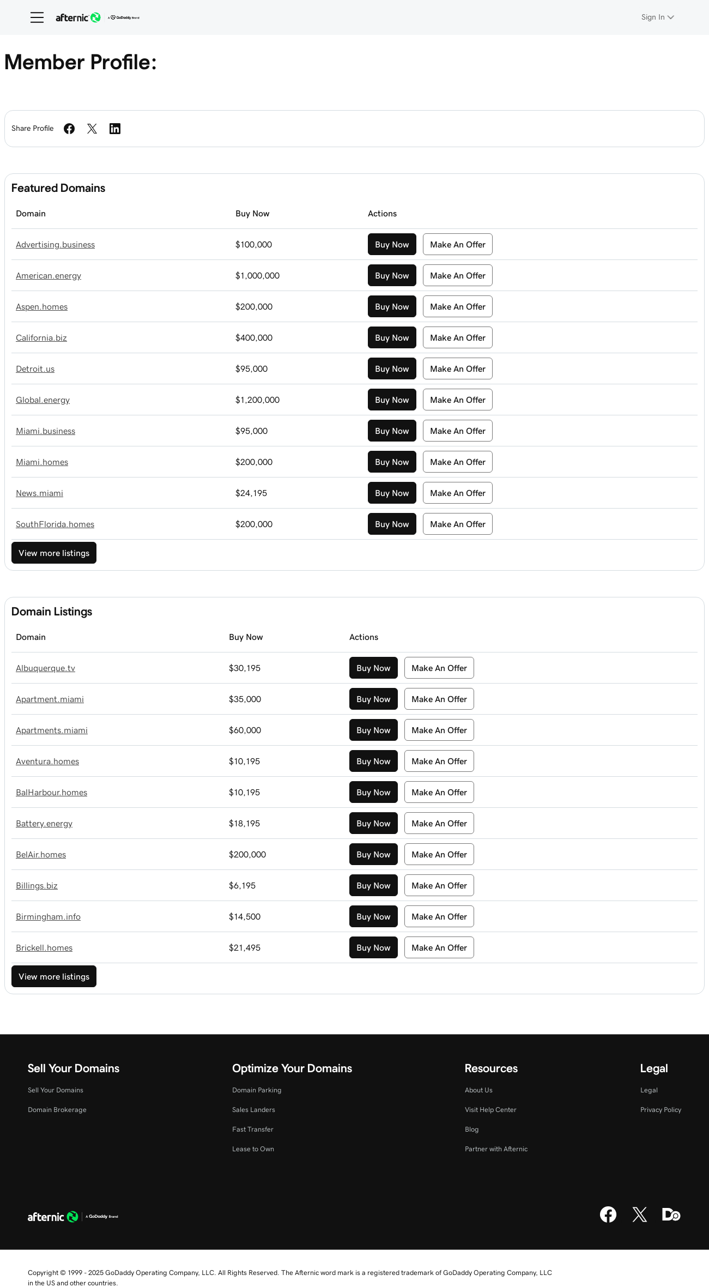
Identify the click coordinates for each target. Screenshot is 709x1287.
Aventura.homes (47, 761)
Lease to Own (253, 1148)
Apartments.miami (52, 730)
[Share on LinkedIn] (115, 128)
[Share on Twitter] (92, 128)
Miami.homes (42, 461)
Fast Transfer (253, 1129)
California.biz (41, 337)
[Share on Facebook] (69, 128)
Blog (472, 1129)
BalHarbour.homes (51, 792)
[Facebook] (608, 1221)
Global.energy (43, 399)
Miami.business (45, 430)
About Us (479, 1089)
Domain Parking (257, 1089)
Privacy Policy (660, 1109)
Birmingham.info (48, 916)
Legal (649, 1089)
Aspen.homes (42, 306)
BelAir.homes (41, 854)
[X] (640, 1221)
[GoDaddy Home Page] (73, 1218)
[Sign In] (659, 17)
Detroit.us (35, 368)
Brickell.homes (44, 947)
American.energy (48, 275)
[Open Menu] (32, 17)
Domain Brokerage (57, 1109)
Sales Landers (253, 1109)
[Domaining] (671, 1221)
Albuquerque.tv (45, 667)
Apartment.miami (50, 698)
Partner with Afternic (496, 1148)
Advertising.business (55, 244)
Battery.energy (44, 823)
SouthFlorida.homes (55, 523)
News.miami (39, 492)
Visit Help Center (491, 1109)
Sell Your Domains (55, 1089)
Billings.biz (37, 885)
